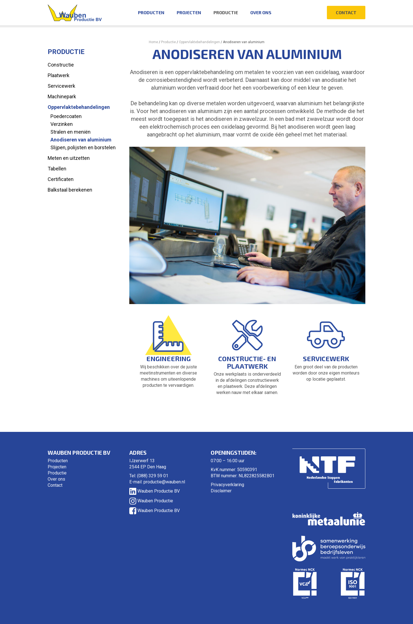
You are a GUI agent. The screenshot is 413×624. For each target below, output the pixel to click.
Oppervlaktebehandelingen (199, 42)
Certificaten (61, 179)
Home (153, 42)
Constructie (61, 65)
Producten (151, 12)
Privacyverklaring (227, 484)
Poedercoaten (66, 116)
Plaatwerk (58, 75)
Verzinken (61, 124)
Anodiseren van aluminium (80, 140)
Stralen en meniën (70, 132)
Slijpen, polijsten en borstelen (83, 147)
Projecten (189, 12)
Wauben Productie (151, 500)
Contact (346, 12)
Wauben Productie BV (154, 491)
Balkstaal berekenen (70, 190)
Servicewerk (61, 86)
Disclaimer (221, 490)
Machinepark (62, 96)
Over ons (260, 12)
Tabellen (57, 169)
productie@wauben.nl (164, 481)
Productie (225, 12)
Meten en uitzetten (69, 158)
